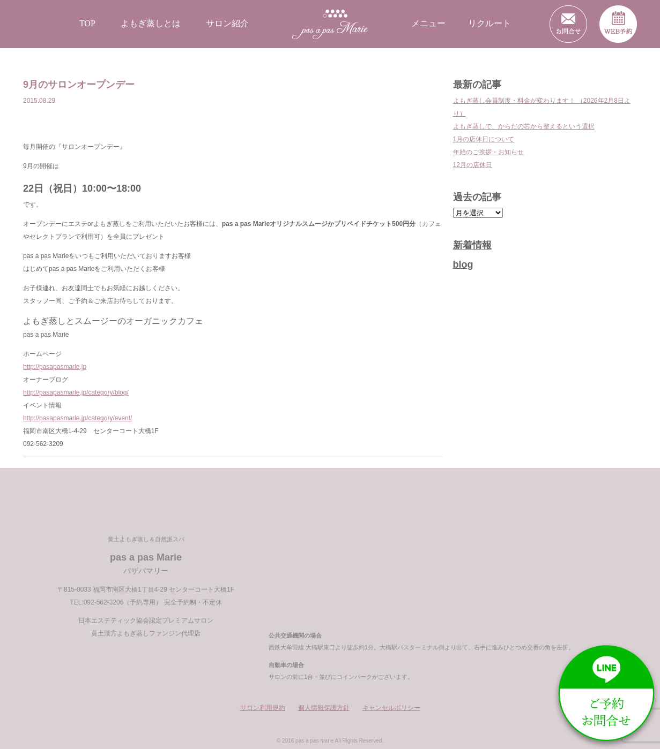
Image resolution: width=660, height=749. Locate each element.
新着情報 (472, 245)
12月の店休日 (472, 165)
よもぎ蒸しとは (151, 23)
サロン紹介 (227, 23)
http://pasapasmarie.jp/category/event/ (77, 418)
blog (463, 264)
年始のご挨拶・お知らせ (488, 152)
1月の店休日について (484, 139)
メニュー (428, 23)
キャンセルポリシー (391, 708)
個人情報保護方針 (324, 708)
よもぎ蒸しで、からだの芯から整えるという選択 (524, 126)
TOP (87, 23)
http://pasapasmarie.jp (54, 366)
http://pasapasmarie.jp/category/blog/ (76, 392)
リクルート (489, 23)
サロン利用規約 (262, 708)
